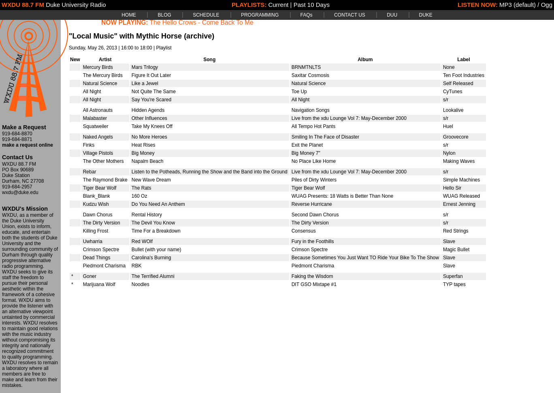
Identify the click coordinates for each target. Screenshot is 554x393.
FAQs (306, 15)
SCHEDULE (206, 15)
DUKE (426, 15)
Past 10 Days (312, 4)
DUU (392, 15)
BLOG (164, 15)
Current (278, 4)
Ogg (546, 4)
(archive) (199, 36)
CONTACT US (349, 15)
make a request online (27, 145)
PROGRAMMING (260, 15)
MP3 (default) (517, 4)
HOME (128, 15)
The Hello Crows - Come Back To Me (202, 22)
